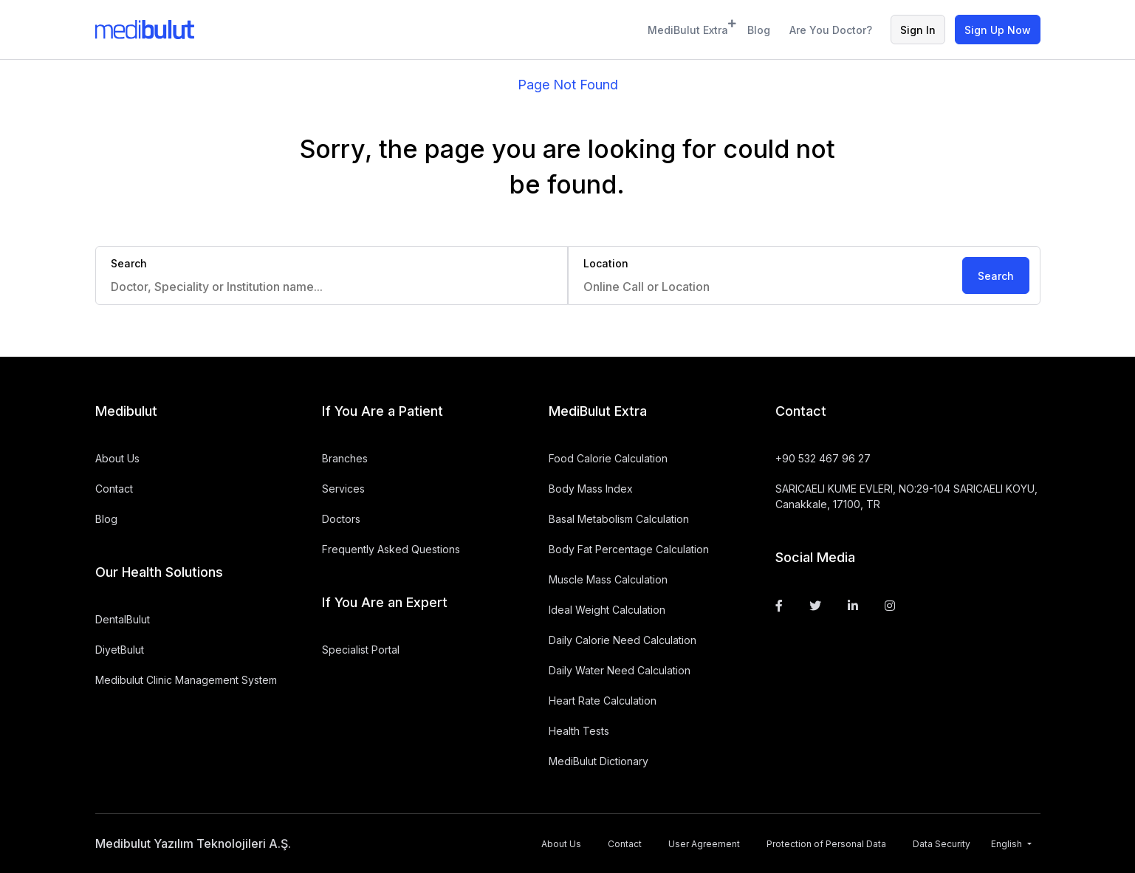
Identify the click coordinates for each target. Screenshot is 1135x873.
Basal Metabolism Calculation (619, 519)
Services (343, 488)
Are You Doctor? (830, 30)
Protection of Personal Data (826, 843)
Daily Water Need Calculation (619, 670)
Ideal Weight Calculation (607, 609)
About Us (117, 458)
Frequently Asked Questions (391, 549)
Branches (345, 458)
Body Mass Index (591, 488)
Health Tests (579, 731)
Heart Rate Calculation (602, 700)
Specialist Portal (361, 649)
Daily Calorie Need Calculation (622, 640)
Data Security (941, 843)
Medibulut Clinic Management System (186, 680)
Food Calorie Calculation (608, 458)
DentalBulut (122, 619)
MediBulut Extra (688, 27)
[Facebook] (779, 605)
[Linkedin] (853, 605)
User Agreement (704, 843)
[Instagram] (890, 605)
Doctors (341, 519)
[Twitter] (815, 605)
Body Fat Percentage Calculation (629, 549)
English (1007, 843)
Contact (114, 488)
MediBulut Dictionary (598, 761)
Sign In (918, 30)
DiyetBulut (119, 649)
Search (996, 276)
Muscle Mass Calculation (608, 579)
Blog (758, 30)
